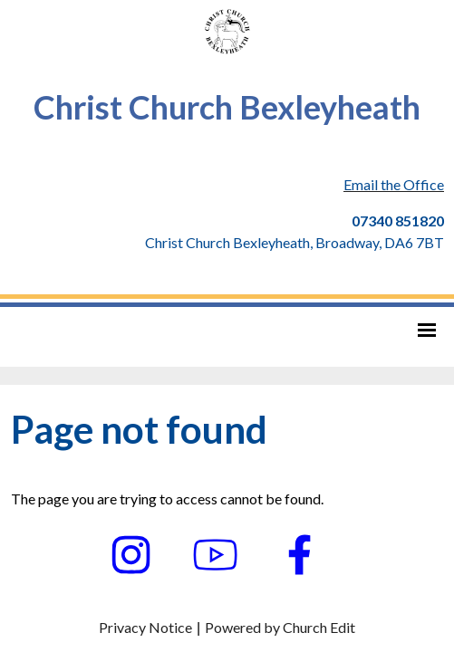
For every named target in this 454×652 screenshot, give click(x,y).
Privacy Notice (145, 627)
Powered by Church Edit (280, 627)
